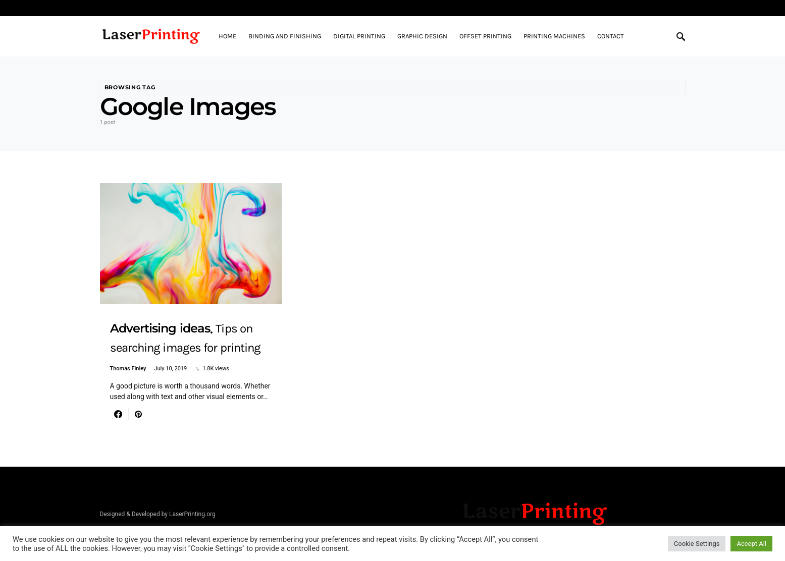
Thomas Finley (128, 368)
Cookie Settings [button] (697, 543)
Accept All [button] (751, 543)
